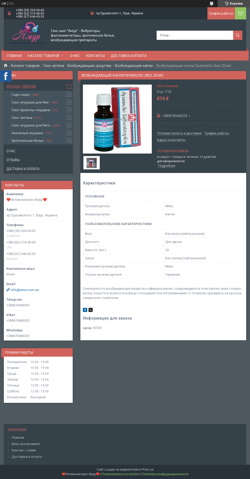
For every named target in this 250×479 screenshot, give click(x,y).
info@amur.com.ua (25, 290)
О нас (75, 55)
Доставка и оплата (129, 55)
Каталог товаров (43, 55)
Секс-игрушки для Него (30, 125)
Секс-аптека (53, 66)
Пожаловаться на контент (121, 474)
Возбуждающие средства (89, 66)
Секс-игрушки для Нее (30, 102)
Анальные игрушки (27, 133)
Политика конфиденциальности (165, 474)
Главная (14, 55)
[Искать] (237, 35)
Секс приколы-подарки (30, 110)
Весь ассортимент (26, 444)
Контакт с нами (24, 450)
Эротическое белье (27, 140)
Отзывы (13, 160)
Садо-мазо (20, 94)
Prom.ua (148, 469)
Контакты (95, 55)
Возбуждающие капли (134, 66)
